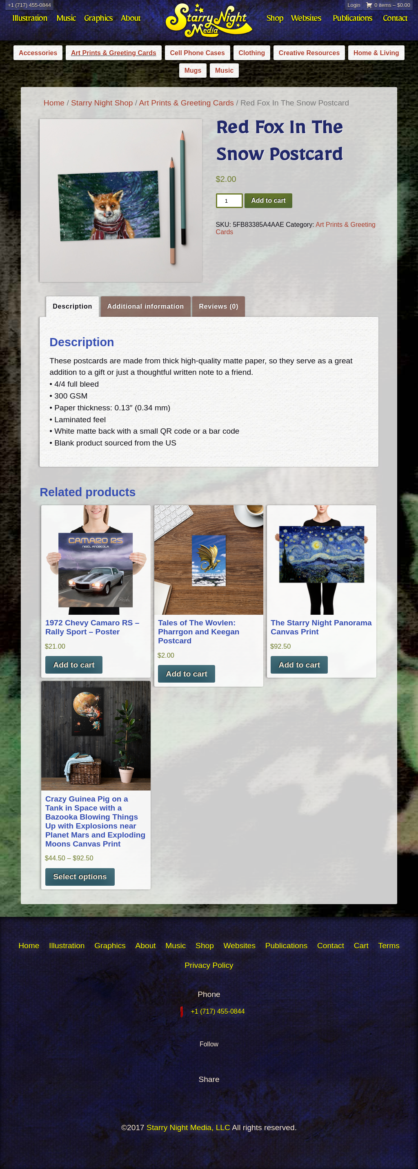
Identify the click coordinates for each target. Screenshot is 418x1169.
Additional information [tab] (145, 306)
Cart (361, 945)
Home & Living (376, 52)
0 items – (392, 5)
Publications (352, 20)
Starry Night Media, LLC (188, 1127)
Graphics (98, 20)
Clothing (251, 52)
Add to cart (268, 200)
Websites (306, 20)
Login (353, 5)
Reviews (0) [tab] (218, 306)
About (130, 20)
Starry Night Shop (102, 103)
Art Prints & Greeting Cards (113, 52)
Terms (389, 945)
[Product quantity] (229, 200)
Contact (395, 20)
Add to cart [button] (73, 665)
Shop (275, 20)
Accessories (38, 52)
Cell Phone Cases (197, 52)
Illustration (29, 20)
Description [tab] (72, 306)
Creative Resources (309, 52)
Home (54, 103)
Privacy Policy (209, 965)
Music (66, 20)
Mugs (193, 70)
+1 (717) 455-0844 (29, 5)
